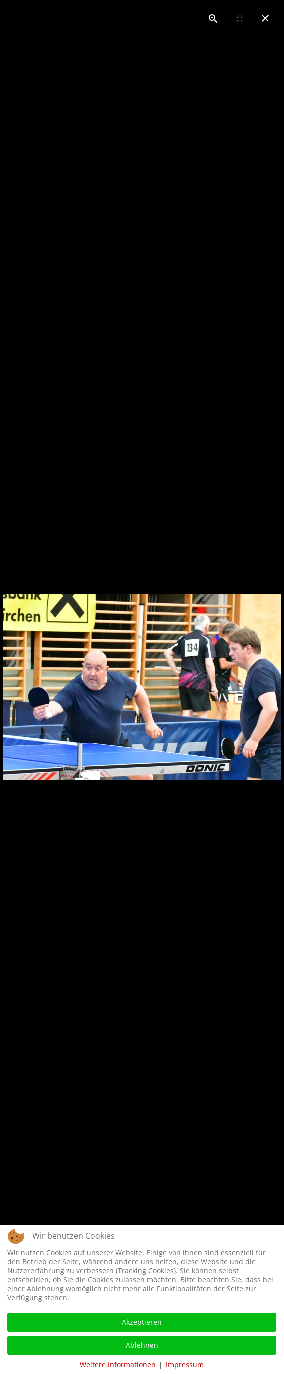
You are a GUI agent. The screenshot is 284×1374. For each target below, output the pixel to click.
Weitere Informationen (118, 1364)
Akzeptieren (142, 1322)
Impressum (185, 1364)
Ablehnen (142, 1345)
